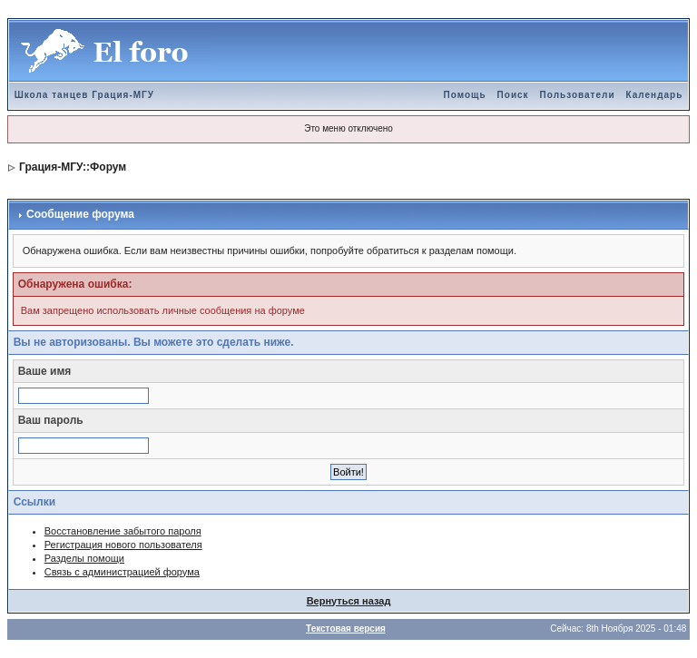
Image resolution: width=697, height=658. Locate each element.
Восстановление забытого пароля (122, 530)
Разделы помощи (84, 558)
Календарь (654, 95)
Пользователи (577, 95)
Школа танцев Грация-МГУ (84, 95)
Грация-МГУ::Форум (72, 167)
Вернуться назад (349, 600)
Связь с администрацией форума (122, 571)
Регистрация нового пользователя (123, 544)
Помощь (464, 95)
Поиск (513, 95)
